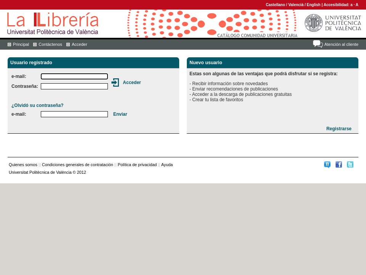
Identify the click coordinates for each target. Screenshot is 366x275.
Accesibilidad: (337, 5)
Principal (21, 44)
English (314, 5)
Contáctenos (50, 44)
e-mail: (18, 76)
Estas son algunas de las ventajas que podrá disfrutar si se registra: (263, 73)
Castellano (275, 5)
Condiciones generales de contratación (77, 164)
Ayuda (167, 164)
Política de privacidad (137, 164)
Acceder (79, 44)
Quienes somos (23, 164)
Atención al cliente (341, 44)
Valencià (295, 5)
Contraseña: (24, 86)
